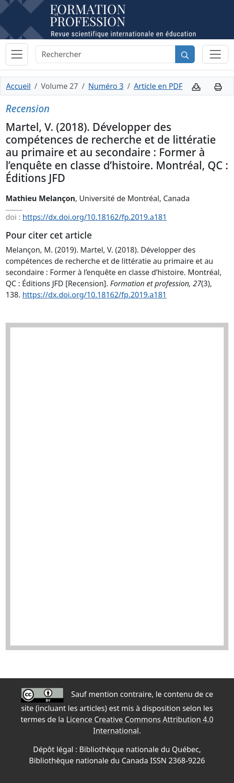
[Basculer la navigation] (17, 54)
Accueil (18, 86)
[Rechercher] (105, 54)
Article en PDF (158, 86)
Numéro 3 (105, 86)
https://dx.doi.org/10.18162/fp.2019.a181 (94, 217)
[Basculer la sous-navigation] (215, 54)
